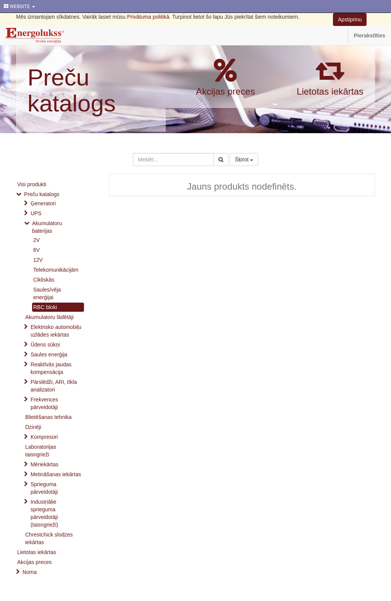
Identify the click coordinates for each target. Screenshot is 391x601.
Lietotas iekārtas (330, 91)
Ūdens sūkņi (45, 345)
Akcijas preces (225, 91)
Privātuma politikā (148, 17)
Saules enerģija (49, 354)
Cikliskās (43, 280)
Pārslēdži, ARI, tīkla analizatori (54, 386)
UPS (36, 213)
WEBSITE (19, 6)
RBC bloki (45, 307)
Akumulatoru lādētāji (49, 317)
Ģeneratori (43, 203)
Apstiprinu (350, 19)
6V (36, 250)
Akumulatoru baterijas (47, 227)
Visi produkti (31, 184)
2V (36, 240)
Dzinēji (33, 427)
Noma (30, 572)
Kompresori (44, 437)
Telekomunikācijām (55, 270)
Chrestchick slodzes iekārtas (49, 538)
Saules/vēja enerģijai (47, 293)
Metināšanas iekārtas (56, 474)
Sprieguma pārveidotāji (44, 488)
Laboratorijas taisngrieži (40, 451)
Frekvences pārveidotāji (44, 403)
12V (38, 260)
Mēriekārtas (44, 464)
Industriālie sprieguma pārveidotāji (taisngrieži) (44, 513)
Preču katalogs (71, 90)
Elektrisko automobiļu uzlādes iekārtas (56, 331)
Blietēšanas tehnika (48, 417)
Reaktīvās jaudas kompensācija (51, 368)
